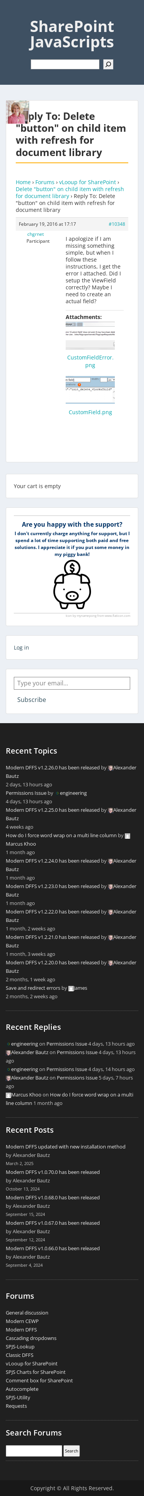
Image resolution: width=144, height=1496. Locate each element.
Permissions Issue (26, 792)
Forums (45, 182)
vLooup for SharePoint (87, 182)
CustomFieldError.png (90, 361)
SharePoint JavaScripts (72, 33)
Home (23, 182)
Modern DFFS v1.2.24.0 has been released (53, 860)
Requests (16, 1405)
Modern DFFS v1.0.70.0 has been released (53, 1172)
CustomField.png (90, 412)
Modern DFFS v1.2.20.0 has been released (53, 962)
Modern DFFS (21, 1329)
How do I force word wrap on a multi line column (61, 835)
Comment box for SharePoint (39, 1380)
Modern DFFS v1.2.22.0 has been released (53, 911)
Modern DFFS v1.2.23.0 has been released (53, 886)
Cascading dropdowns (31, 1338)
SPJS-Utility (18, 1397)
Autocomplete (22, 1388)
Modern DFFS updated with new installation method (66, 1146)
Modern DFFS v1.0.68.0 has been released (53, 1197)
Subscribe (31, 699)
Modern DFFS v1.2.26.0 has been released (53, 767)
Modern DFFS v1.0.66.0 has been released (53, 1248)
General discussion (27, 1312)
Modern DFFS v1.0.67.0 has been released (53, 1222)
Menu (14, 13)
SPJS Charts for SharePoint (36, 1371)
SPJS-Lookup (20, 1346)
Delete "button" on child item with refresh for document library (70, 192)
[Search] (108, 64)
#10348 (117, 224)
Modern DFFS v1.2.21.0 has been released (53, 937)
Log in (21, 647)
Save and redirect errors (33, 987)
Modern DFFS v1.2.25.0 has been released (53, 809)
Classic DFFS (19, 1355)
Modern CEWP (22, 1321)
